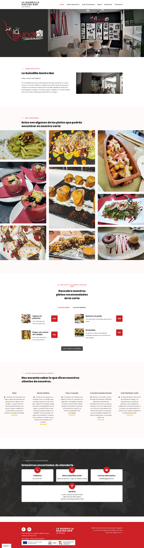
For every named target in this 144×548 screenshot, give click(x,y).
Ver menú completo (72, 348)
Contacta (119, 4)
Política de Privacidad (37, 539)
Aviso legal (25, 539)
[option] (96, 33)
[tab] (64, 307)
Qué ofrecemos (88, 4)
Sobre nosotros (73, 4)
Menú (100, 4)
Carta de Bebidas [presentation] (79, 307)
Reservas (108, 4)
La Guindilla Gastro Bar (30, 4)
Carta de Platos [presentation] (64, 307)
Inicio (62, 4)
